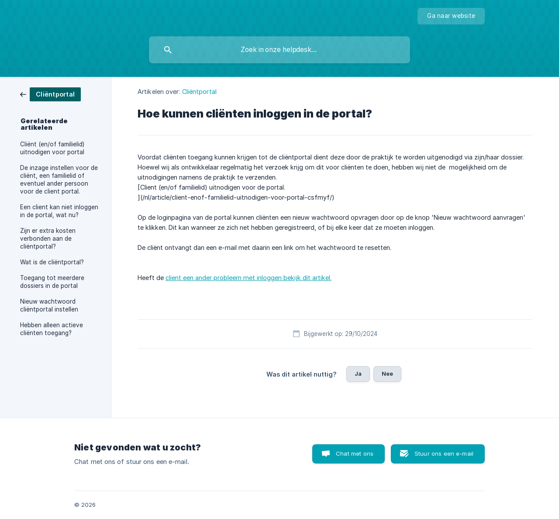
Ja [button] (358, 373)
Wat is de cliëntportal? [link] (52, 262)
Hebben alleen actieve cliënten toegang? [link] (51, 329)
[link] (50, 94)
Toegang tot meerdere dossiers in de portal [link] (52, 281)
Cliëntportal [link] (199, 91)
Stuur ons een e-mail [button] (443, 453)
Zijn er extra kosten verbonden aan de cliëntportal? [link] (48, 238)
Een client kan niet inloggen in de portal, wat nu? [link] (59, 211)
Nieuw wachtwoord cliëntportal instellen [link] (49, 305)
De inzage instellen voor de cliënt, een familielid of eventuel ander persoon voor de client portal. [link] (59, 179)
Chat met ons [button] (354, 453)
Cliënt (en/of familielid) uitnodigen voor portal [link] (52, 148)
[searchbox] (279, 49)
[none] (451, 16)
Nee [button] (387, 373)
